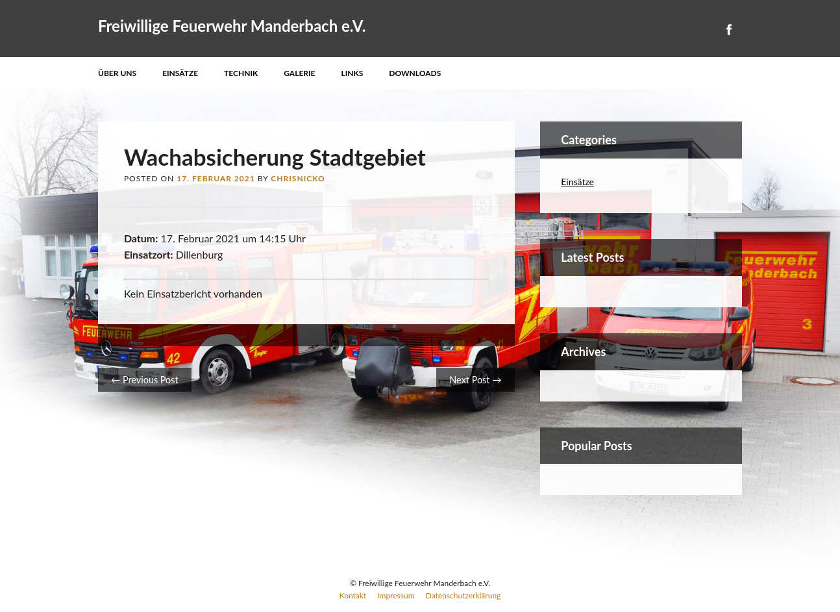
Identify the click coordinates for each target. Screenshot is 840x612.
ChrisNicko (298, 178)
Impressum (395, 595)
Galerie (299, 73)
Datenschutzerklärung (463, 595)
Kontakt (353, 595)
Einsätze (180, 73)
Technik (241, 73)
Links (352, 73)
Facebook (728, 29)
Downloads (415, 73)
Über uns (117, 73)
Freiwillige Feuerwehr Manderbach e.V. (232, 25)
